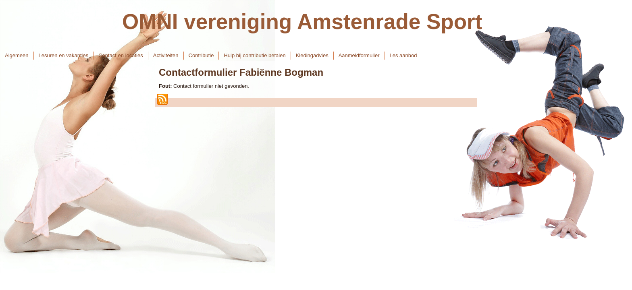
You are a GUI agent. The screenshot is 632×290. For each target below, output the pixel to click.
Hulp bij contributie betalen (254, 55)
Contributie (201, 55)
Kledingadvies (312, 55)
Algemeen (17, 55)
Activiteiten (166, 55)
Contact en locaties (120, 55)
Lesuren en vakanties (64, 55)
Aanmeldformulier (359, 55)
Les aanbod (403, 55)
